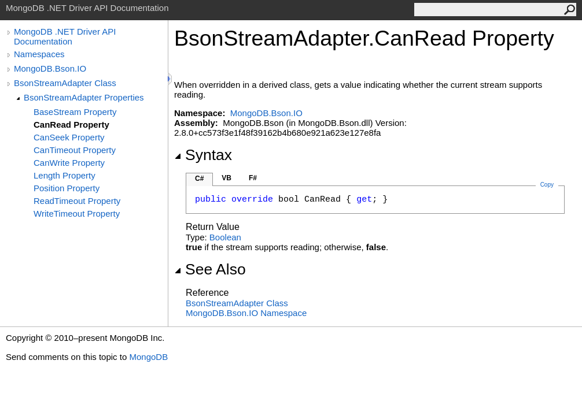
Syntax (203, 155)
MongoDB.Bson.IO (50, 68)
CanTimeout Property (75, 150)
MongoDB (148, 357)
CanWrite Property (69, 163)
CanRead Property (71, 124)
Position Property (67, 188)
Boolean (225, 237)
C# (199, 178)
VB (226, 178)
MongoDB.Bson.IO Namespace (246, 313)
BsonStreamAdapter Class (65, 83)
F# (253, 178)
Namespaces (39, 54)
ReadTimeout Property (77, 201)
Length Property (64, 175)
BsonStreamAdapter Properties (84, 97)
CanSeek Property (69, 137)
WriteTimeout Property (77, 213)
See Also (210, 269)
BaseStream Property (75, 112)
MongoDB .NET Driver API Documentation (65, 36)
